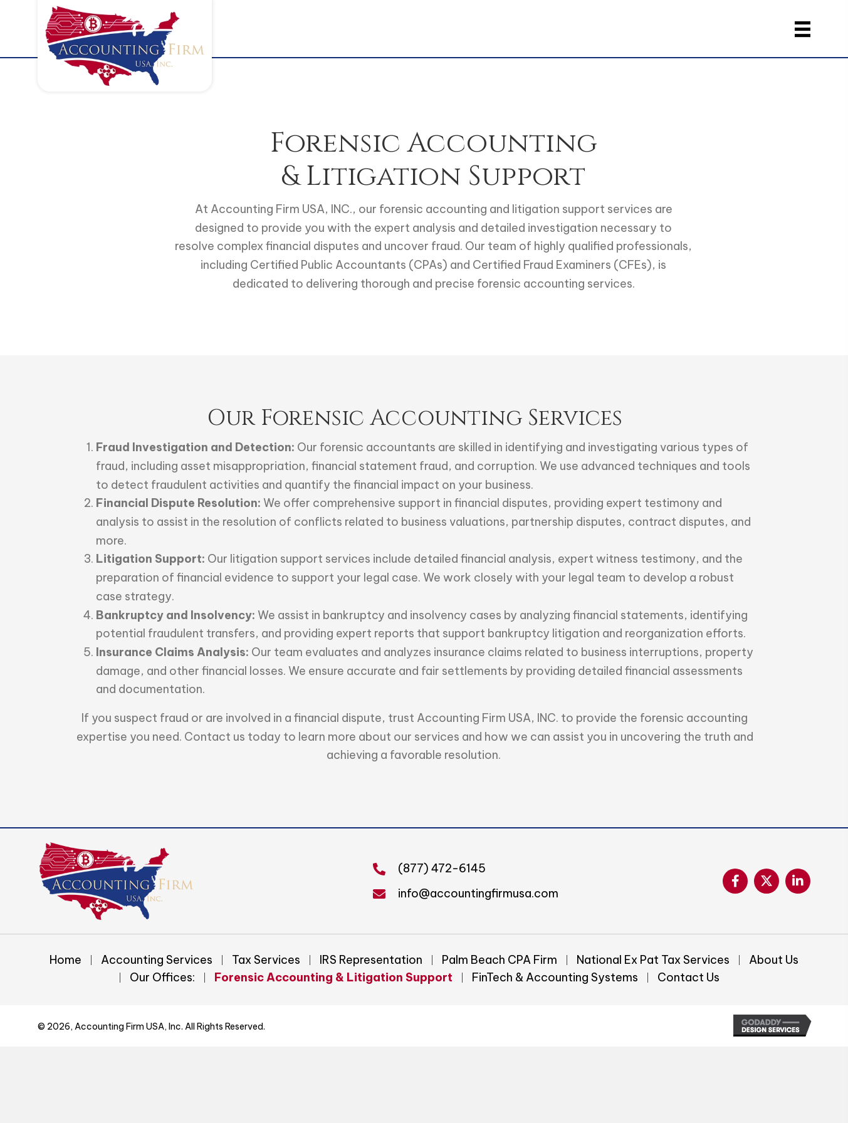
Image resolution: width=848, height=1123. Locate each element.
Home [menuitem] (65, 960)
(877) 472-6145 (442, 868)
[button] (735, 881)
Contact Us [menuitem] (688, 978)
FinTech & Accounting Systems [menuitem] (555, 978)
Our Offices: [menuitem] (162, 978)
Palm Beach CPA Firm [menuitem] (499, 960)
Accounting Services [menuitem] (156, 960)
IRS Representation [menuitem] (371, 960)
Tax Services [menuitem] (266, 960)
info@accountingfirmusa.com (478, 893)
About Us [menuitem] (773, 960)
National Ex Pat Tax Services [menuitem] (653, 960)
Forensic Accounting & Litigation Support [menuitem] (333, 978)
